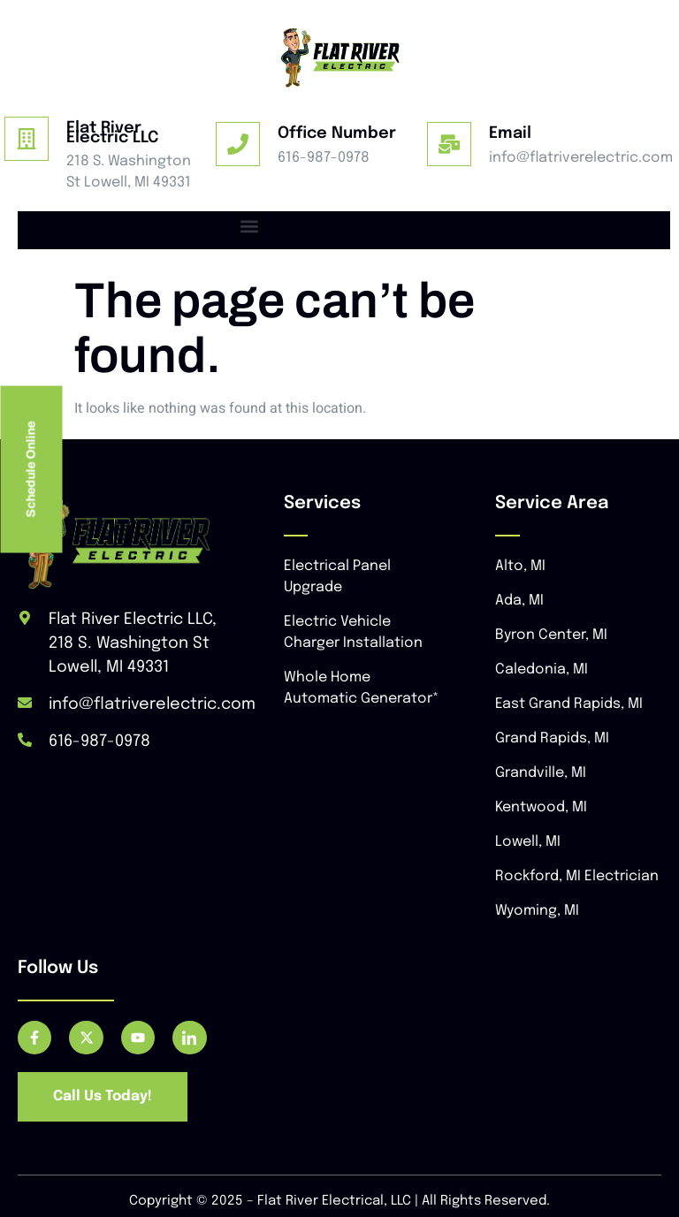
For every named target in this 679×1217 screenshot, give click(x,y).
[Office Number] (238, 144)
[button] (248, 225)
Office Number (337, 133)
